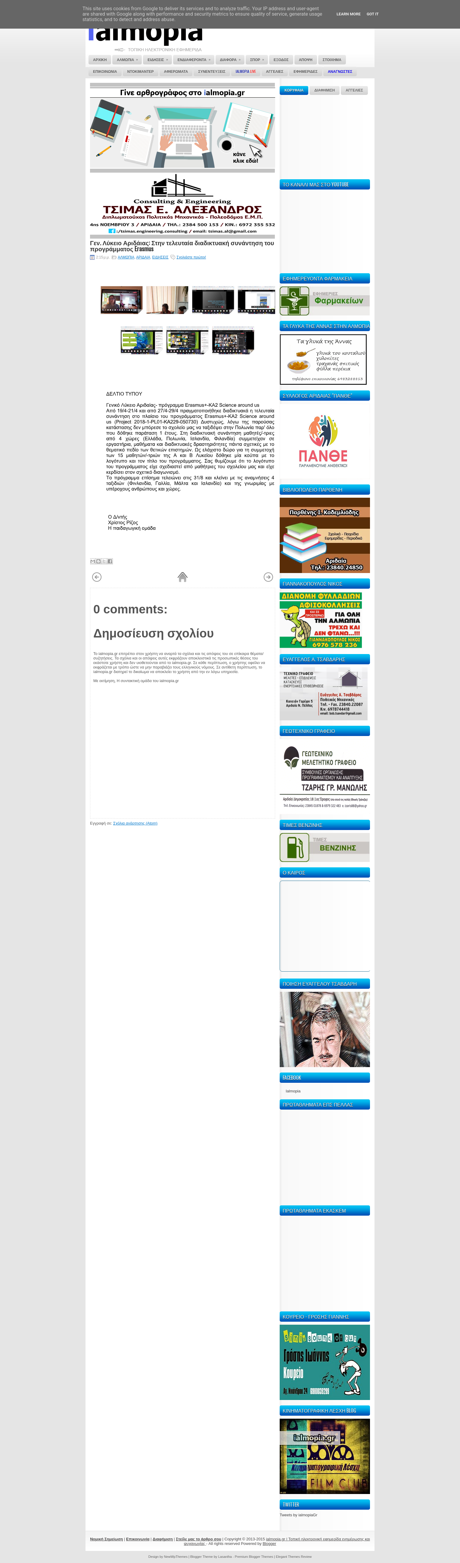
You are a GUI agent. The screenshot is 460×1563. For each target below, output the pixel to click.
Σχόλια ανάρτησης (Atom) (135, 823)
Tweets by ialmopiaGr (298, 1515)
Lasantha (225, 1556)
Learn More (349, 14)
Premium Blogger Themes (254, 1556)
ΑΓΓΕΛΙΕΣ (354, 90)
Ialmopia (293, 1091)
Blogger (269, 1543)
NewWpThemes (176, 1556)
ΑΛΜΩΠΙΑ (126, 257)
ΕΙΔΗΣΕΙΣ (160, 257)
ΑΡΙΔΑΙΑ (143, 257)
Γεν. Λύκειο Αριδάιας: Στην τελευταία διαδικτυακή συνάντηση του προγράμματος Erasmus (182, 246)
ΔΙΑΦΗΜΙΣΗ (324, 90)
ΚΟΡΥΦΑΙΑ (293, 90)
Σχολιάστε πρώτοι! (191, 257)
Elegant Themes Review (294, 1556)
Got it (373, 14)
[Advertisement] (325, 136)
